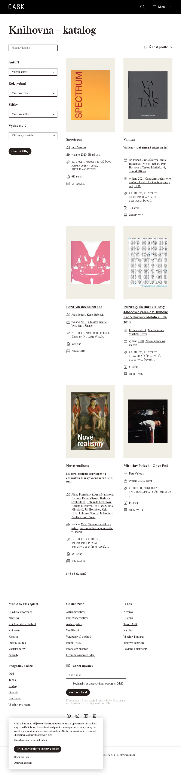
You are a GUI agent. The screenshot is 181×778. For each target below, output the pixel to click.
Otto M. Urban (150, 163)
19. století (78, 539)
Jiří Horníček (92, 509)
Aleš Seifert (78, 314)
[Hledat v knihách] (33, 48)
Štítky (13, 104)
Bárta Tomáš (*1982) (83, 169)
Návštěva (14, 618)
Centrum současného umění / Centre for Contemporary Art (150, 182)
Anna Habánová (103, 494)
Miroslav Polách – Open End (145, 466)
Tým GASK (130, 624)
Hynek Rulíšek (137, 330)
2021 (141, 178)
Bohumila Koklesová (99, 502)
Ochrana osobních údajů (80, 655)
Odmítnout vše (21, 756)
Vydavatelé (18, 126)
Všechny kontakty (133, 636)
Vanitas (129, 139)
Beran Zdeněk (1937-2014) (144, 355)
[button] (33, 72)
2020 (84, 154)
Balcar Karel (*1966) (84, 543)
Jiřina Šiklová (150, 160)
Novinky (128, 612)
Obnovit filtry (20, 151)
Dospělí (13, 692)
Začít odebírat (78, 692)
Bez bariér (15, 698)
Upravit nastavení (23, 762)
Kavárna (13, 636)
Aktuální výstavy (75, 612)
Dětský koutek (17, 642)
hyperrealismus (139, 491)
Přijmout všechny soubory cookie (38, 748)
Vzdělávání (72, 630)
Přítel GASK (73, 642)
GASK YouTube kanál (86, 716)
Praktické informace (20, 612)
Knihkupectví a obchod (22, 624)
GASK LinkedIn (94, 716)
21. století (78, 161)
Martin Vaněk (156, 330)
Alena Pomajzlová (82, 494)
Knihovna (14, 630)
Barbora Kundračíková (84, 498)
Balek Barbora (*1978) (142, 197)
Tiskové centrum (133, 642)
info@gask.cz (127, 755)
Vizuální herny (17, 648)
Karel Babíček (95, 314)
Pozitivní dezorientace (84, 307)
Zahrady (13, 655)
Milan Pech (106, 513)
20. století (135, 193)
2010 (83, 322)
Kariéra (127, 630)
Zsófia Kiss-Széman (83, 517)
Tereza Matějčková (153, 167)
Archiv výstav (74, 624)
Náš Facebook (69, 716)
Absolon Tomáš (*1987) (100, 161)
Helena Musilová (81, 506)
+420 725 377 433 (105, 755)
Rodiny (13, 686)
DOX (137, 186)
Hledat (143, 6)
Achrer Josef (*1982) (84, 165)
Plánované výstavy (77, 618)
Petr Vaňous (78, 147)
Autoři (14, 62)
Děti (11, 673)
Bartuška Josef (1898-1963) (88, 546)
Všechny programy (20, 704)
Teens (12, 680)
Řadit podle (158, 47)
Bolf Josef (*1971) (140, 200)
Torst (149, 480)
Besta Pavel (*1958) (141, 359)
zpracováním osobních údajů (106, 683)
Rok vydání (17, 83)
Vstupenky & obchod (78, 636)
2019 (83, 524)
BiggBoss (94, 154)
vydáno (76, 154)
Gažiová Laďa (95, 336)
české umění (78, 336)
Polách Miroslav (161, 491)
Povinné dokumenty (135, 648)
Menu (162, 7)
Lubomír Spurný (88, 513)
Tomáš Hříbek (137, 171)
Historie (128, 618)
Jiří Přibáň (135, 160)
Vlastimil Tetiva (138, 334)
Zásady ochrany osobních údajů (30, 740)
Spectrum (74, 139)
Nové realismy (77, 466)
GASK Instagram (77, 716)
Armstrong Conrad (97, 333)
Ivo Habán (99, 506)
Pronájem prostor (77, 648)
